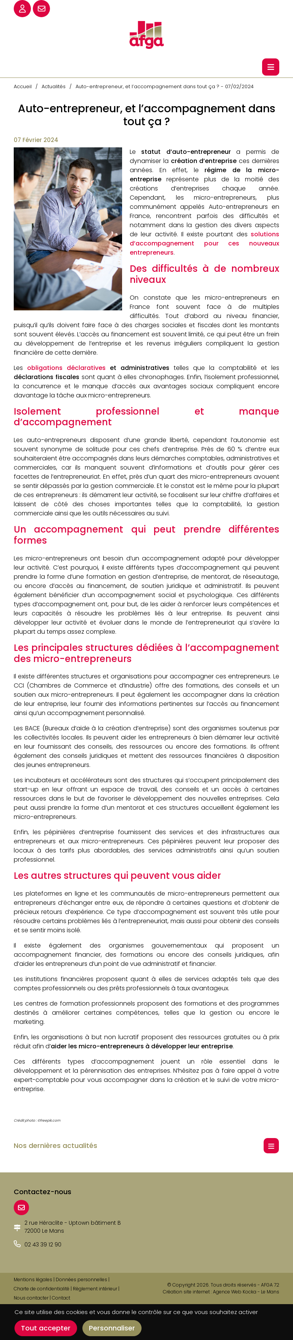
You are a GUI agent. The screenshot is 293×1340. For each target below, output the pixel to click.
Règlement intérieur (95, 1288)
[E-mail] (21, 1207)
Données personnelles (81, 1279)
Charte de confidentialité (41, 1288)
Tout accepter (46, 1328)
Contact (61, 1298)
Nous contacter (31, 1298)
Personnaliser (112, 1328)
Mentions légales (33, 1279)
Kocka (249, 1291)
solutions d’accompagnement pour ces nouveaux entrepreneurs (204, 243)
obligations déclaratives (66, 367)
